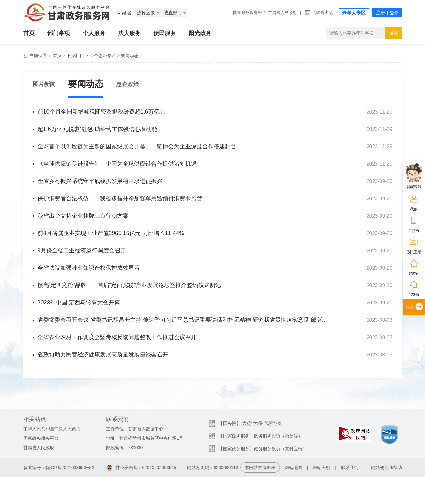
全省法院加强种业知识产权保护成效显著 (89, 268)
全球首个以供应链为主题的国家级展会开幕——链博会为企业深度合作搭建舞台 (137, 146)
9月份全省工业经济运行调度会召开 (82, 250)
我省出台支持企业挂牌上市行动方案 (83, 216)
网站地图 (293, 467)
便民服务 (164, 33)
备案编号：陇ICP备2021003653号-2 (59, 467)
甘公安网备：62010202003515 (141, 467)
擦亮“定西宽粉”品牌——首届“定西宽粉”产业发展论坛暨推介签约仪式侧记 (129, 285)
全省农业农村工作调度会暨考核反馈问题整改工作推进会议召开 (117, 337)
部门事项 (58, 33)
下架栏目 (75, 55)
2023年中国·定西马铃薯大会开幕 (79, 302)
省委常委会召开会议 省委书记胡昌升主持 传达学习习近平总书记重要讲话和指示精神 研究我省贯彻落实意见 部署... (182, 320)
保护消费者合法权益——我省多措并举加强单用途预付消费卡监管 (120, 198)
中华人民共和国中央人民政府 (52, 428)
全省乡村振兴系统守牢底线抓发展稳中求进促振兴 (100, 181)
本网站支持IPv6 (260, 467)
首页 (29, 33)
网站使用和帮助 (386, 467)
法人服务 (129, 33)
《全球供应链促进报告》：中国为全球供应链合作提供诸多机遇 (117, 164)
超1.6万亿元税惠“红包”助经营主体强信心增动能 (97, 129)
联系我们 (350, 467)
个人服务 (94, 33)
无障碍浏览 (322, 12)
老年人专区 (354, 12)
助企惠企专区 (102, 55)
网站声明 (321, 467)
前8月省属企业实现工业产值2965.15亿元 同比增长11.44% (111, 233)
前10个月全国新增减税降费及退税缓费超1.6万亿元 (101, 112)
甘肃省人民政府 (282, 12)
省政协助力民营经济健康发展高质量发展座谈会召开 (103, 354)
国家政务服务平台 (249, 12)
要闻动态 (130, 55)
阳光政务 (200, 33)
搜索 (393, 32)
